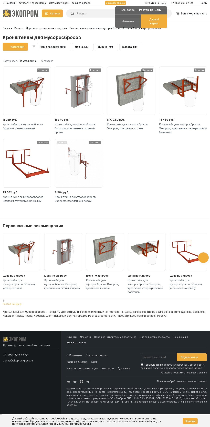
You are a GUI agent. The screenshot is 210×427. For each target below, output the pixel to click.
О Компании (74, 355)
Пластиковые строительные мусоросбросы (95, 28)
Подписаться (192, 357)
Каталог (18, 28)
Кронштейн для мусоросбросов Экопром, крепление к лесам (75, 198)
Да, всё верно (154, 21)
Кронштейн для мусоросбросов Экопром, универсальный (23, 126)
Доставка (124, 368)
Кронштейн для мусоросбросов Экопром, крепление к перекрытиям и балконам (183, 128)
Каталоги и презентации (82, 368)
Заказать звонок (115, 2)
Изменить (128, 21)
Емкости (71, 336)
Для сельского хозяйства (154, 336)
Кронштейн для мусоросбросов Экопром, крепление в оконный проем (75, 128)
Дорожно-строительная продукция (46, 28)
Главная (7, 28)
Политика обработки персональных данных (182, 381)
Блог (94, 361)
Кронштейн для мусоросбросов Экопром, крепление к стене (127, 126)
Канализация (180, 336)
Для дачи (85, 336)
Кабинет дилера (76, 361)
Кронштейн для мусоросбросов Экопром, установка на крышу (23, 198)
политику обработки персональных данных (178, 368)
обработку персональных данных (183, 364)
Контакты (108, 368)
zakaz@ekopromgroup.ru (18, 360)
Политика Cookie (81, 423)
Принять (190, 421)
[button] (203, 257)
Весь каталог (76, 343)
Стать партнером (96, 355)
